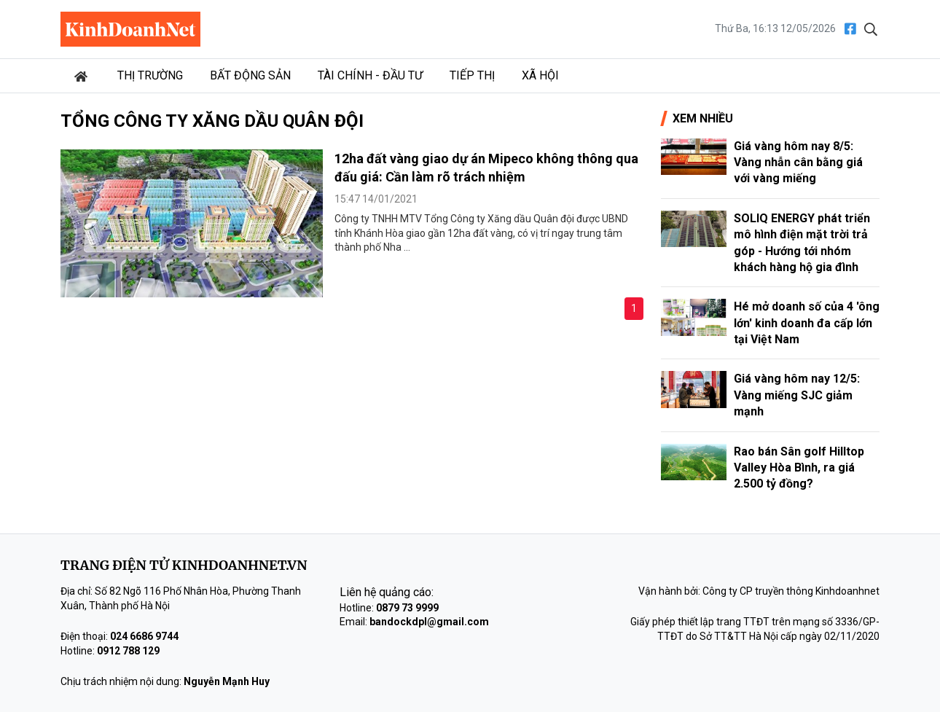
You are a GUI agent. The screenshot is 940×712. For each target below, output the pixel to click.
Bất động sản (250, 75)
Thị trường (150, 75)
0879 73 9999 (407, 608)
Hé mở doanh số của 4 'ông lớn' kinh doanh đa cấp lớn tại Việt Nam (807, 323)
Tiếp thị (472, 75)
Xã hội (540, 75)
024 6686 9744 (144, 636)
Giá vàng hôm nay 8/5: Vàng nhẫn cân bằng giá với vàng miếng (798, 162)
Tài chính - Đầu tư (370, 75)
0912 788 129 (128, 651)
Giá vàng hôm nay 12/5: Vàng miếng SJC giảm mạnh (797, 395)
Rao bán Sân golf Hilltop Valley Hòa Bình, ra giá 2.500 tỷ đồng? (799, 468)
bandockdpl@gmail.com (429, 621)
